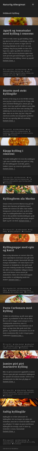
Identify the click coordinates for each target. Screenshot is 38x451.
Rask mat (17, 71)
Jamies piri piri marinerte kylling (15, 365)
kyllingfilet (31, 392)
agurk (28, 71)
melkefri (5, 348)
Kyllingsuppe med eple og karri (18, 248)
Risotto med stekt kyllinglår (14, 92)
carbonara (17, 346)
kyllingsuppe (6, 292)
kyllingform (17, 231)
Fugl (30, 69)
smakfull (5, 75)
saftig (33, 442)
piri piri (11, 394)
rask (32, 73)
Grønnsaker (6, 71)
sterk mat (26, 394)
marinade (6, 394)
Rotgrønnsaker (24, 179)
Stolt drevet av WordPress (10, 448)
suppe (21, 292)
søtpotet (20, 394)
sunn (9, 75)
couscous (6, 73)
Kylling (5, 231)
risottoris (30, 133)
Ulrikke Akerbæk (21, 69)
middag (28, 73)
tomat (13, 75)
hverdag (24, 181)
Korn (16, 131)
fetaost (21, 392)
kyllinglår (17, 133)
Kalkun (12, 71)
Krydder (31, 390)
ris (21, 133)
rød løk (5, 135)
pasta (10, 348)
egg (22, 346)
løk (12, 292)
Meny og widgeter (33, 6)
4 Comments (27, 231)
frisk (14, 73)
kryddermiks (6, 133)
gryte (20, 181)
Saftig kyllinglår (14, 411)
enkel (10, 73)
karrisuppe (23, 290)
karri (18, 290)
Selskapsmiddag (23, 131)
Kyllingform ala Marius (19, 198)
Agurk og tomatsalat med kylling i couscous (18, 32)
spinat (5, 444)
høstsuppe (13, 290)
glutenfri (18, 73)
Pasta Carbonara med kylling (17, 309)
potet (15, 394)
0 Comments (22, 75)
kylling (23, 73)
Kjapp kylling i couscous (13, 152)
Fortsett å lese (9, 60)
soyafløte (16, 292)
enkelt (11, 181)
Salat (21, 71)
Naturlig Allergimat (14, 4)
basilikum (11, 346)
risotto (25, 133)
